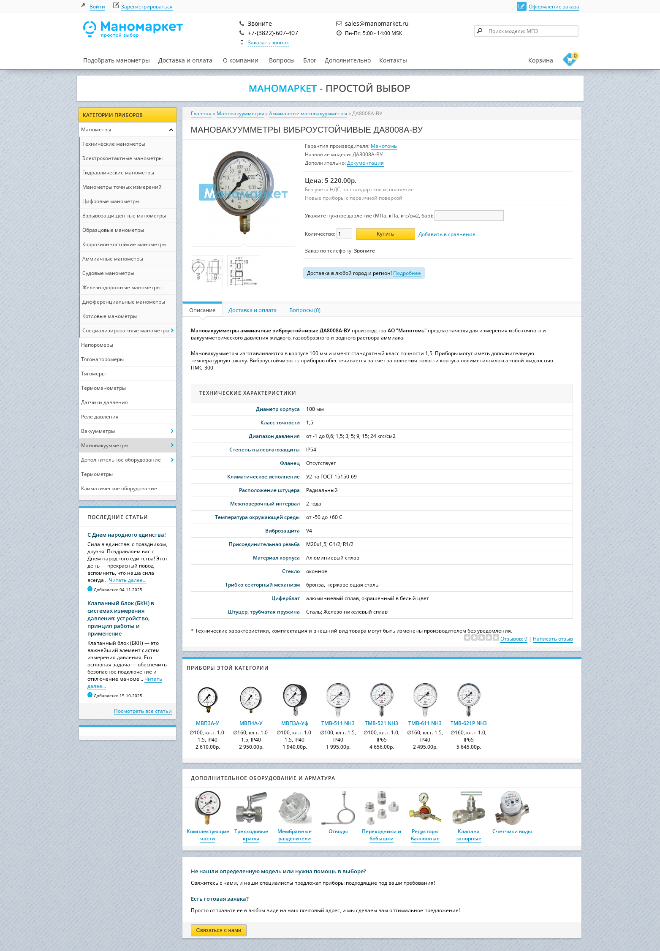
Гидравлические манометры (118, 172)
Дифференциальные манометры (123, 301)
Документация (365, 162)
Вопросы (282, 60)
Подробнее (407, 273)
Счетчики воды (512, 831)
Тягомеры (93, 373)
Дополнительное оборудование (121, 459)
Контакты (393, 60)
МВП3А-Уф (294, 723)
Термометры (97, 474)
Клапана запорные (468, 835)
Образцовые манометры (113, 230)
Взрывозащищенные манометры (124, 215)
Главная (201, 113)
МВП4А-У (251, 723)
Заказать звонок (268, 42)
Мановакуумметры (104, 445)
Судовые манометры (108, 273)
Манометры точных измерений (122, 186)
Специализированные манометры (125, 330)
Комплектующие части (208, 835)
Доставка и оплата (185, 60)
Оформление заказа (554, 6)
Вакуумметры (98, 431)
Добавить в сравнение (446, 234)
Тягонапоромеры (102, 359)
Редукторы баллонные (425, 835)
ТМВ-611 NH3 (425, 723)
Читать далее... (128, 580)
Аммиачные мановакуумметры (308, 113)
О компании (240, 60)
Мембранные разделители (294, 835)
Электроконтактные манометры (122, 158)
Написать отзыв (553, 638)
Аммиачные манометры (112, 258)
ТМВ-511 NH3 (338, 723)
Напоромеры (97, 344)
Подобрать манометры (116, 60)
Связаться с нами (219, 930)
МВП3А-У (207, 723)
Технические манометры (113, 143)
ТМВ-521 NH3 (381, 723)
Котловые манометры (109, 316)
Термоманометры (103, 387)
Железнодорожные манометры (121, 287)
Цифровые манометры (110, 201)
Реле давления (100, 416)
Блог (309, 60)
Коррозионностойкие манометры (124, 244)
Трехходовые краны (251, 835)
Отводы (338, 831)
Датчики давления (104, 402)
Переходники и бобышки (381, 835)
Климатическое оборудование (119, 488)
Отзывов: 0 (513, 638)
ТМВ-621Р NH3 (469, 723)
